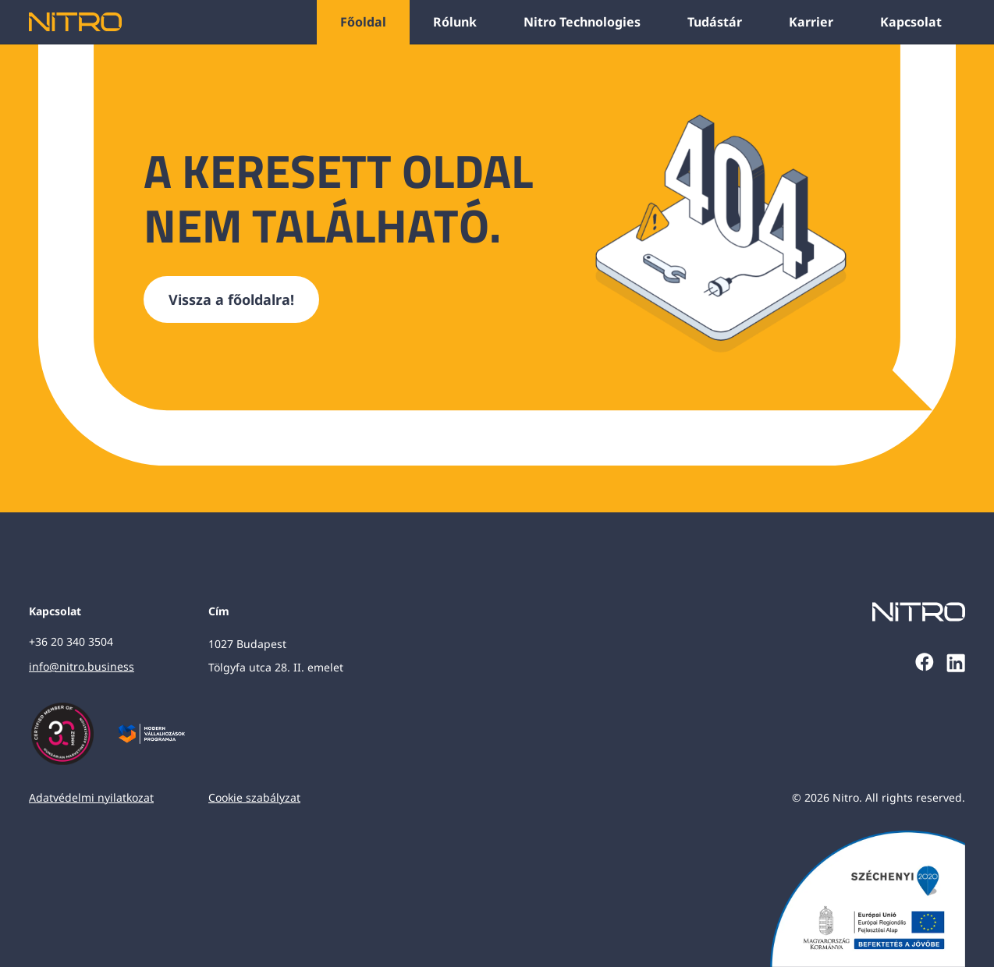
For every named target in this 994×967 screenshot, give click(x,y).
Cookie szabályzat (254, 797)
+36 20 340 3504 (71, 641)
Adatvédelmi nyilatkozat (91, 797)
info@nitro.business (81, 666)
